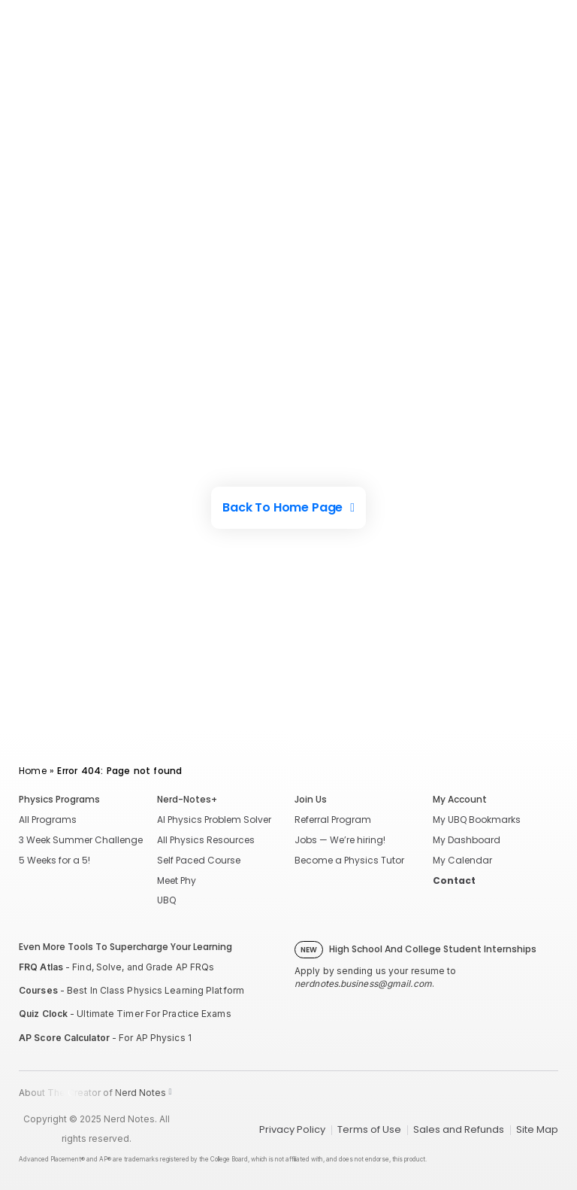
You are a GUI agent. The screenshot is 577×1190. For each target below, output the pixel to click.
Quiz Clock (43, 1013)
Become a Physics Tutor (349, 860)
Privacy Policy (292, 1130)
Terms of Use (369, 1130)
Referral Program (333, 819)
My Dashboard (466, 839)
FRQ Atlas (41, 967)
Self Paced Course (198, 860)
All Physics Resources (206, 839)
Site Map (537, 1130)
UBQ (166, 900)
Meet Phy (176, 880)
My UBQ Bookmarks (477, 819)
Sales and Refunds (458, 1130)
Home (33, 770)
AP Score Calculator (64, 1037)
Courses (38, 990)
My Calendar (462, 860)
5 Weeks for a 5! (54, 860)
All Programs (48, 819)
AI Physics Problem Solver (214, 819)
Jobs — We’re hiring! (340, 839)
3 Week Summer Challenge (81, 839)
